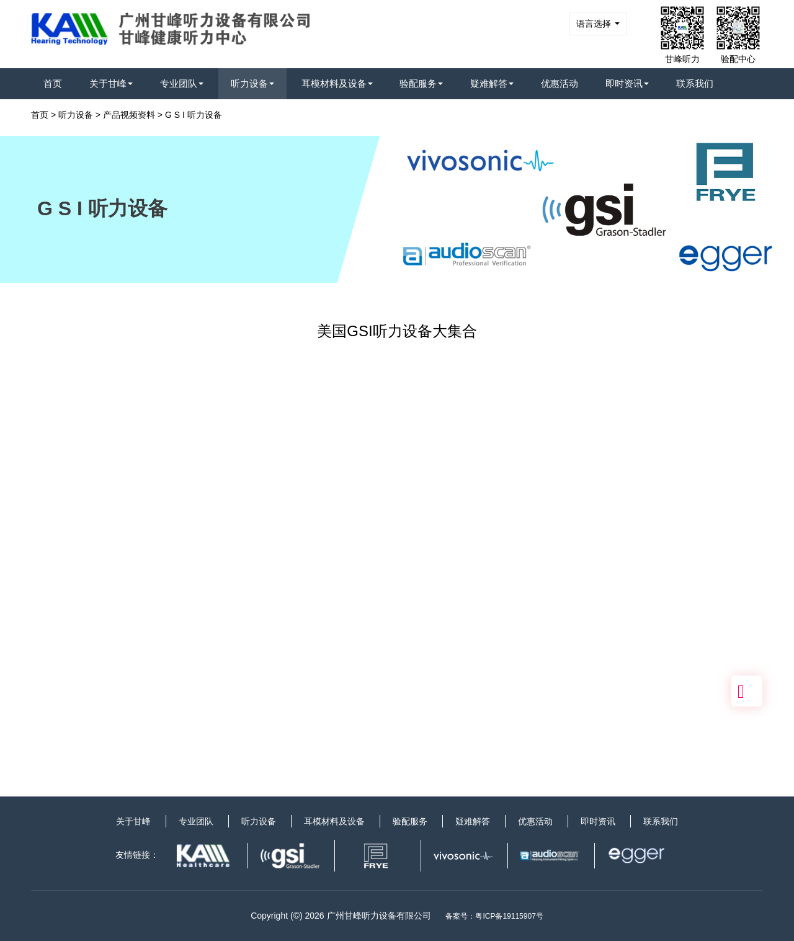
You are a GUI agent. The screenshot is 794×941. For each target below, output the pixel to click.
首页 (52, 83)
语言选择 (598, 24)
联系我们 (694, 83)
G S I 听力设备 (193, 115)
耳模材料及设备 (337, 83)
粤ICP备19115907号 (509, 916)
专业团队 (181, 83)
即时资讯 (627, 83)
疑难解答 (492, 83)
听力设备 (252, 83)
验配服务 (421, 83)
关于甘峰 (111, 83)
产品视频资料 (129, 115)
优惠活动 (559, 83)
